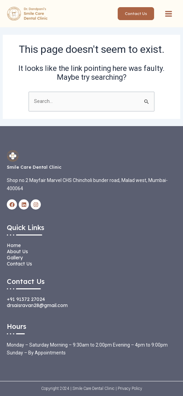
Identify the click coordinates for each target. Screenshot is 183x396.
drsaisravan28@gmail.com (37, 305)
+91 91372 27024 (26, 299)
